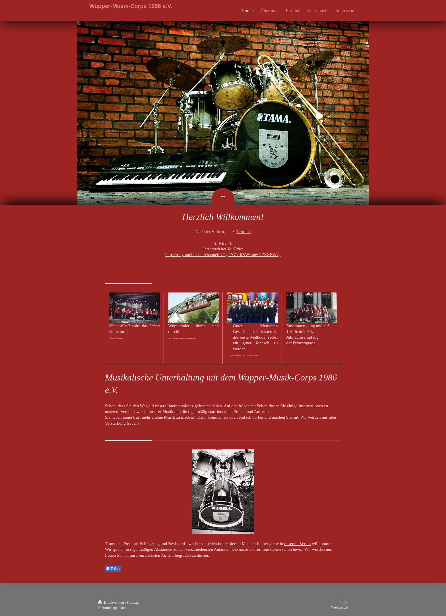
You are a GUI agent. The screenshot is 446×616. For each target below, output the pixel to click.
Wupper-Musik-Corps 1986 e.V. (130, 6)
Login (343, 602)
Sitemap (133, 602)
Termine (243, 231)
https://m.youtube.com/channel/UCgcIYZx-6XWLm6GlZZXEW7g (223, 254)
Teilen (112, 569)
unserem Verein (297, 543)
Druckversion (111, 602)
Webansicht (339, 607)
